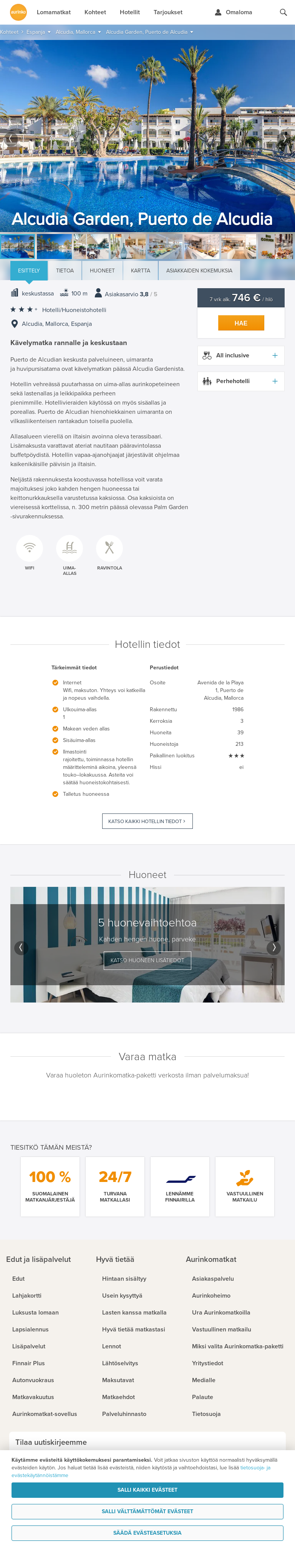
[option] (147, 136)
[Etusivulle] (18, 12)
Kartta (140, 270)
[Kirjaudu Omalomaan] (233, 12)
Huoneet (102, 270)
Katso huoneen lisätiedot (147, 960)
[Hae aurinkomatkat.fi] (283, 12)
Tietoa (65, 270)
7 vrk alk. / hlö (241, 299)
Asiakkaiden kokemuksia (199, 270)
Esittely (29, 270)
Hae (241, 323)
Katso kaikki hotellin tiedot (145, 821)
